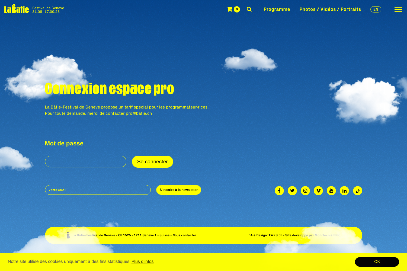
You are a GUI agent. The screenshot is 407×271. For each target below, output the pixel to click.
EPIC (336, 235)
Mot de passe (64, 143)
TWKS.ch (275, 235)
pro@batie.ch (139, 113)
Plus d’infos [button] (143, 261)
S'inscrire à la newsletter (179, 190)
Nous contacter (184, 235)
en (375, 9)
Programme (277, 9)
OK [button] (377, 262)
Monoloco (322, 235)
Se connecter (152, 161)
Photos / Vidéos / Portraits (330, 9)
